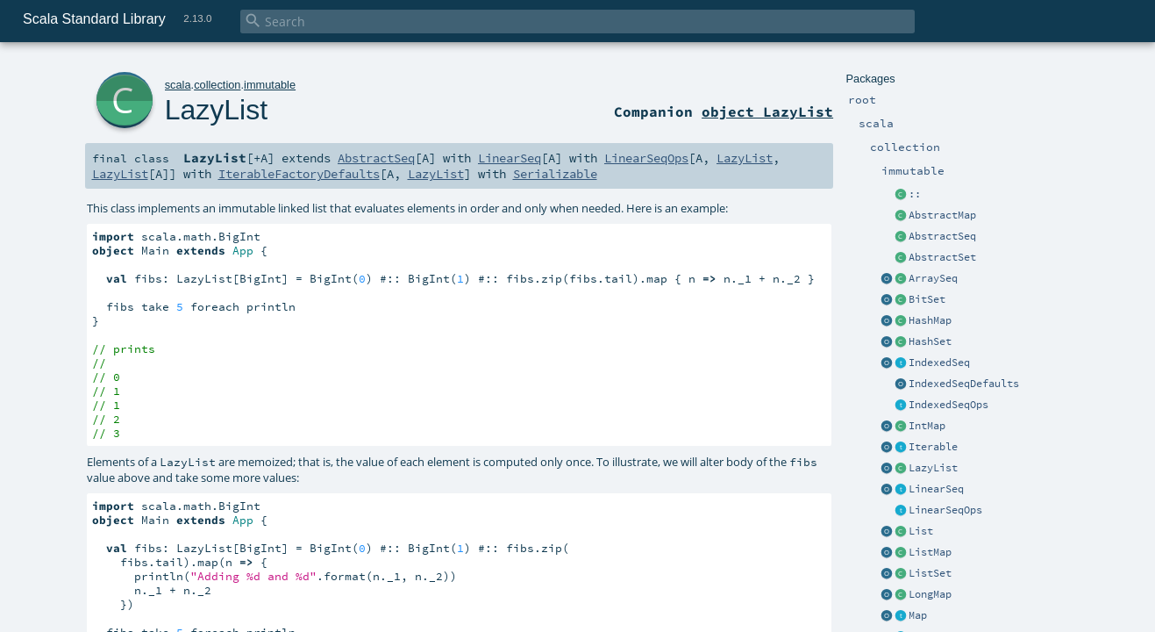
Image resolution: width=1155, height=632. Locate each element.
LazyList (933, 468)
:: (915, 194)
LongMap (930, 594)
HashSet (930, 341)
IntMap (927, 426)
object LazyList (767, 111)
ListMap (930, 552)
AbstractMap (942, 215)
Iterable (933, 447)
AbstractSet (942, 257)
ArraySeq (933, 278)
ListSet (930, 573)
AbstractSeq (942, 236)
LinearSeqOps (945, 510)
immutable (270, 84)
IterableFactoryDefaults (299, 174)
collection (217, 84)
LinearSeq (936, 489)
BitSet (927, 299)
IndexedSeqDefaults (964, 383)
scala (178, 84)
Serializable (555, 174)
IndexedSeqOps (948, 405)
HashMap (930, 320)
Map (918, 615)
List (921, 531)
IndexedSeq (939, 362)
